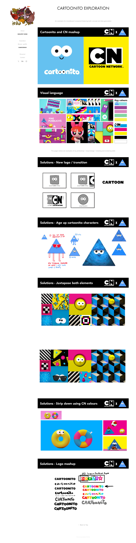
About (22, 31)
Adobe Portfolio (86, 537)
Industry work (22, 34)
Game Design (22, 47)
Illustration (22, 41)
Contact (22, 57)
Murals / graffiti (22, 44)
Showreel (22, 54)
